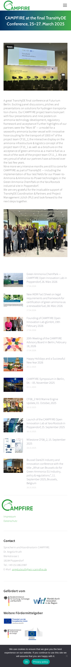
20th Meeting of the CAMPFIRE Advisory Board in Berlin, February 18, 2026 (46, 342)
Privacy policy (40, 661)
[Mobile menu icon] (65, 5)
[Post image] (13, 280)
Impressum (10, 516)
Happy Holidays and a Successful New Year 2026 (46, 360)
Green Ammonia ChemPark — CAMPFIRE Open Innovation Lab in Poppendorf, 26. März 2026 (47, 277)
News (9, 47)
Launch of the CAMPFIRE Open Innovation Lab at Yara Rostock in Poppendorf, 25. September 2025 (46, 423)
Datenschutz (10, 521)
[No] (66, 656)
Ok (26, 661)
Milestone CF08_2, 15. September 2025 (46, 441)
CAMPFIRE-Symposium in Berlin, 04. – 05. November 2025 (45, 380)
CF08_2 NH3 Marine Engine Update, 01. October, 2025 (42, 401)
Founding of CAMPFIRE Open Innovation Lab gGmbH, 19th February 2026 (44, 322)
